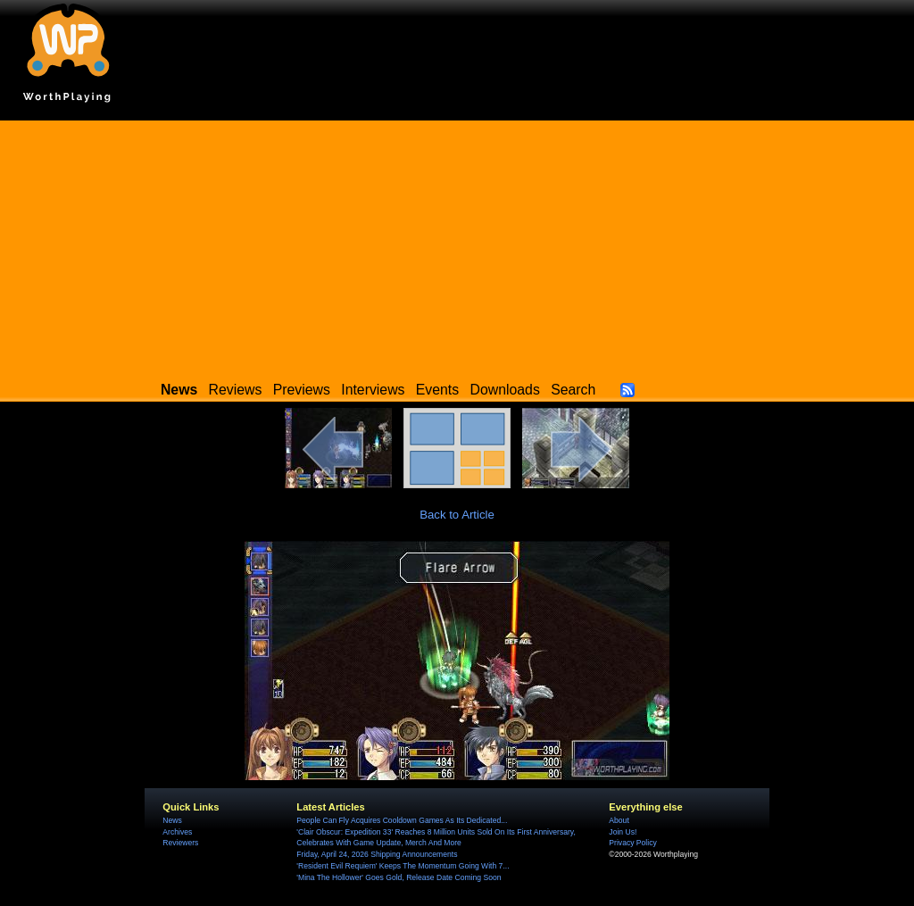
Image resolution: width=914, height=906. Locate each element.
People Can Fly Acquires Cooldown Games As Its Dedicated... (401, 820)
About (618, 820)
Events (437, 389)
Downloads (505, 389)
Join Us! (622, 831)
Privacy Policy (632, 842)
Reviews (235, 389)
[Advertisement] (457, 245)
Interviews (372, 389)
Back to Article (457, 514)
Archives (177, 831)
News (171, 820)
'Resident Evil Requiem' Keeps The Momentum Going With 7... (402, 865)
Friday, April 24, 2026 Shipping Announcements (376, 854)
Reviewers (180, 842)
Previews (301, 389)
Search (573, 389)
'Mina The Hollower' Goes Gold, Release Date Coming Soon (398, 877)
